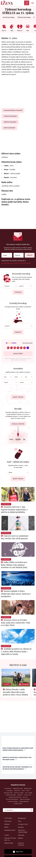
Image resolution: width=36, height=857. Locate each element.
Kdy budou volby (8, 792)
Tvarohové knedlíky (12, 801)
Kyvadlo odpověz (18, 424)
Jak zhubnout (8, 788)
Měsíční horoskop (10, 122)
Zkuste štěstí (18, 353)
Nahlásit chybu (8, 843)
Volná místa (7, 821)
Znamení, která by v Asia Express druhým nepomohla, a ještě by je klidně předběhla (14, 509)
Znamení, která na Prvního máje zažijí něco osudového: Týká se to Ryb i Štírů (15, 622)
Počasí (27, 790)
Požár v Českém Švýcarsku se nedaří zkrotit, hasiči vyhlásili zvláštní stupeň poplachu (17, 749)
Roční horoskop (9, 128)
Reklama (7, 824)
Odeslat (28, 254)
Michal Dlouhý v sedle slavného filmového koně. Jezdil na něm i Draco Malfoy (15, 692)
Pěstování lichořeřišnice (12, 799)
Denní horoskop (8, 17)
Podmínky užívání (9, 830)
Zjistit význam (18, 396)
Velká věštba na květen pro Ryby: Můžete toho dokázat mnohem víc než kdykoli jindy (14, 565)
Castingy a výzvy (23, 824)
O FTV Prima (8, 818)
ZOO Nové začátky (18, 792)
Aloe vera (25, 797)
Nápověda (21, 835)
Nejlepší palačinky (24, 801)
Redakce (20, 838)
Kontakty (21, 827)
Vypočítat (18, 291)
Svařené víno (27, 795)
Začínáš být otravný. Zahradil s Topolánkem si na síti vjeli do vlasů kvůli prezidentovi (17, 768)
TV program (10, 790)
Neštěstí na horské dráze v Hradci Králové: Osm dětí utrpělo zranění (16, 758)
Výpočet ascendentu (25, 799)
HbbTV (6, 827)
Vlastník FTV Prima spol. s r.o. (10, 839)
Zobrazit (18, 331)
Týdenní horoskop (24, 17)
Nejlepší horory (28, 788)
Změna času (17, 790)
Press (19, 821)
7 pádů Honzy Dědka (10, 795)
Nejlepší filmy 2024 (17, 788)
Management (22, 818)
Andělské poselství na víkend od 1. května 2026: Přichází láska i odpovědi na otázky (16, 651)
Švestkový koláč (18, 803)
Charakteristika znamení (13, 110)
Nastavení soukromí (21, 844)
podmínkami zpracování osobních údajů (16, 263)
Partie (23, 790)
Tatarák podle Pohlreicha (15, 797)
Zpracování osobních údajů (22, 831)
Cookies (6, 835)
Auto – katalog (28, 792)
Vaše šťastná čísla (27, 343)
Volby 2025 (20, 795)
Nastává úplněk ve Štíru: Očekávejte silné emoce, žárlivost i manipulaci (16, 593)
